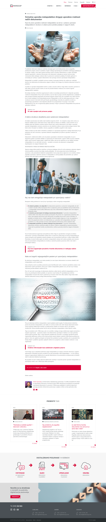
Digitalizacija (46, 421)
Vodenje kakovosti (18, 421)
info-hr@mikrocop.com (63, 514)
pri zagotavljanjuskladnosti (20, 475)
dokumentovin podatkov (42, 475)
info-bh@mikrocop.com (85, 514)
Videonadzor (38, 520)
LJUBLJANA (35, 509)
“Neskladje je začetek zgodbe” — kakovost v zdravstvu (23, 426)
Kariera (88, 2)
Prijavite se (15, 497)
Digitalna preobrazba (54, 421)
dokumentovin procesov (64, 475)
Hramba (28, 13)
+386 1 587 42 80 (39, 513)
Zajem (31, 13)
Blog (65, 2)
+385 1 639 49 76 (61, 513)
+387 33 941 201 (83, 513)
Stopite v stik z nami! (41, 367)
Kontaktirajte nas (88, 6)
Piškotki (34, 520)
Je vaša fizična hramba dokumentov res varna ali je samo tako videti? (80, 427)
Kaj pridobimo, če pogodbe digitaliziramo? (50, 426)
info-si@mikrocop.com (41, 514)
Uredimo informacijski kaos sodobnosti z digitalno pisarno (46, 348)
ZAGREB (56, 509)
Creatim (94, 520)
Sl (94, 2)
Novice (76, 2)
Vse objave (34, 443)
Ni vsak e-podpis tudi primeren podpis (40, 111)
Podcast (70, 2)
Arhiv (34, 13)
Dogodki (82, 2)
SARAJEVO (79, 509)
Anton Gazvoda (30, 28)
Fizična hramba (76, 421)
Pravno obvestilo (29, 520)
